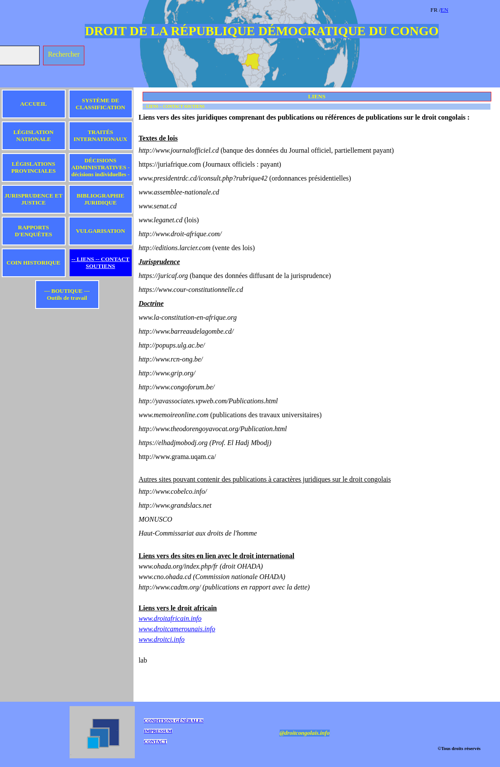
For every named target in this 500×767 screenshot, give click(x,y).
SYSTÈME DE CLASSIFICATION (100, 104)
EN (444, 10)
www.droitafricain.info (170, 618)
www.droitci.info (162, 639)
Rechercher (64, 54)
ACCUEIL (33, 103)
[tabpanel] (463, 9)
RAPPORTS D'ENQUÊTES (33, 231)
